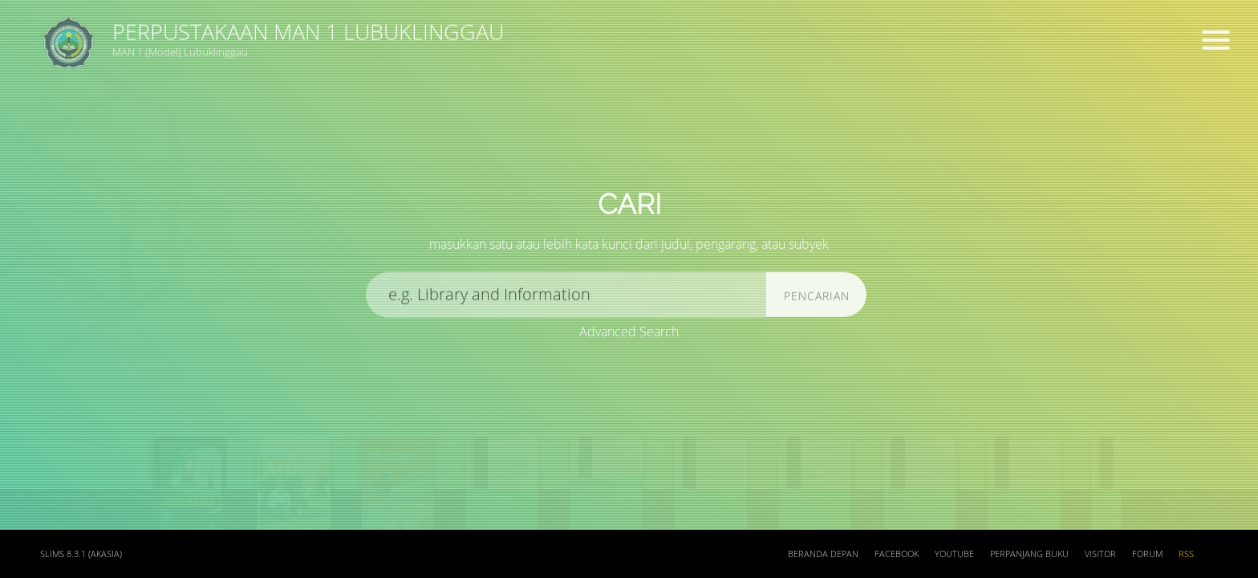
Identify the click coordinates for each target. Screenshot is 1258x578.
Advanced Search (629, 332)
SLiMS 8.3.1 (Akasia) (81, 554)
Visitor (1100, 554)
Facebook (897, 554)
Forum (1147, 554)
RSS (1186, 554)
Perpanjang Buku (1029, 554)
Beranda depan (823, 554)
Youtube (954, 554)
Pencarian (817, 300)
